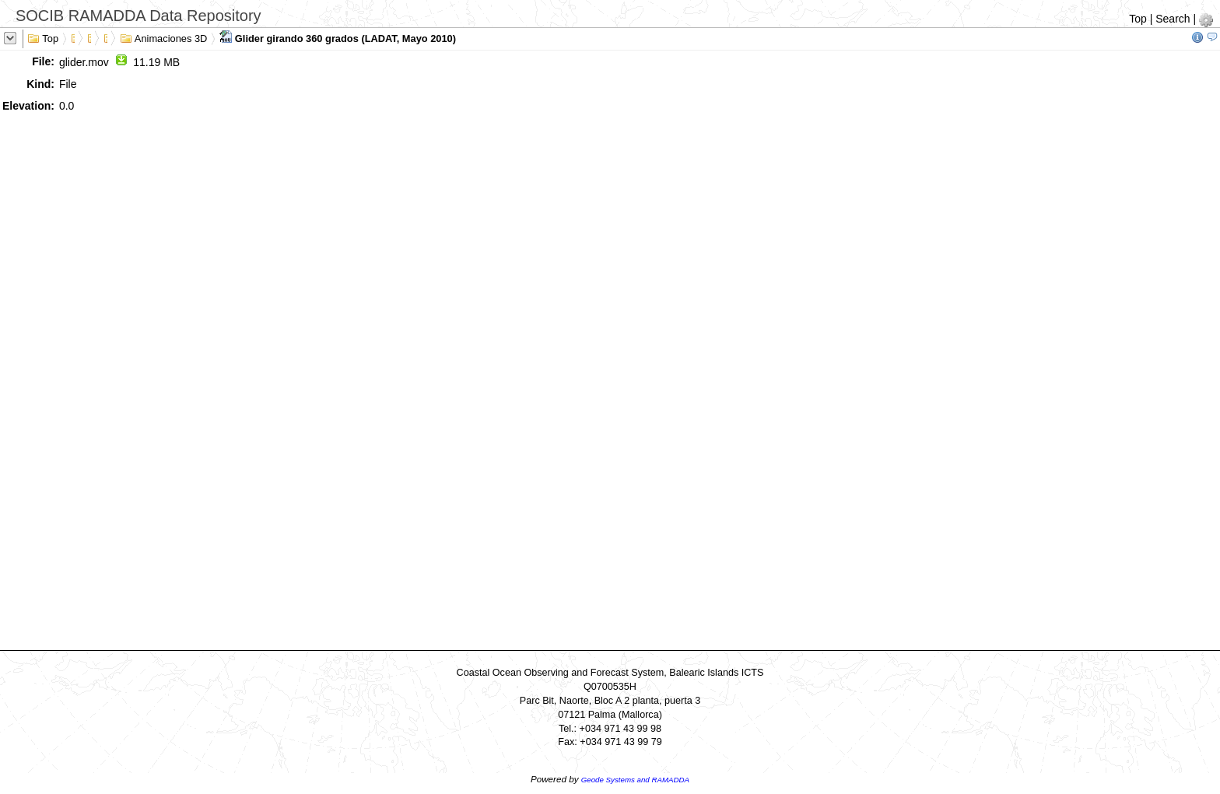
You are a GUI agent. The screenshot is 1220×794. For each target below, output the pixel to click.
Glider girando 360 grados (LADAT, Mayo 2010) (337, 37)
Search (1172, 18)
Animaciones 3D (163, 37)
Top (1138, 18)
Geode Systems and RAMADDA (635, 779)
